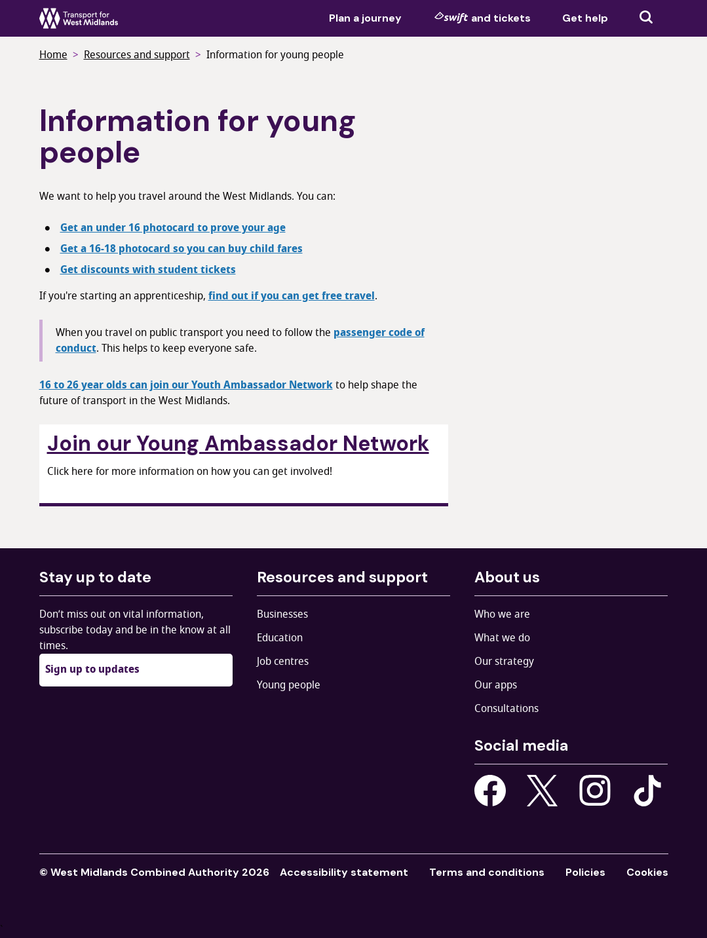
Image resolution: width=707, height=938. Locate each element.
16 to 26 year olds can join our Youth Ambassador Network (186, 385)
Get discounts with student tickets (148, 270)
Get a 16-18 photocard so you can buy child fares (181, 249)
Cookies (647, 872)
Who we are (502, 614)
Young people (288, 685)
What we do (502, 638)
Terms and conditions (487, 872)
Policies (585, 872)
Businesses (282, 614)
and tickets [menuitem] (482, 17)
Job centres (283, 661)
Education (280, 638)
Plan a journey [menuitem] (365, 18)
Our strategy (504, 661)
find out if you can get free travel (291, 296)
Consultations (506, 709)
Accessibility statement (344, 872)
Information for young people (275, 55)
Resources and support (137, 55)
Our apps (495, 685)
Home (53, 55)
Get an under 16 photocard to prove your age (173, 228)
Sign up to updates (92, 669)
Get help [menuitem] (585, 18)
